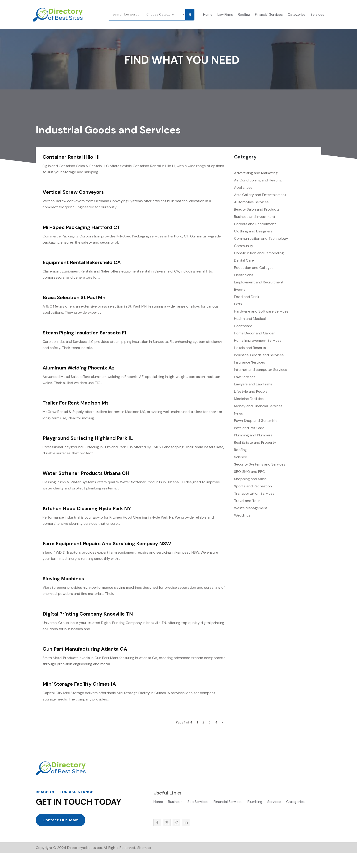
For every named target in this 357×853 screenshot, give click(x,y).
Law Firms (225, 15)
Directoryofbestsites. (84, 847)
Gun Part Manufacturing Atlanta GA (85, 649)
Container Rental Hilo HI (71, 157)
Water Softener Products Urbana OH (86, 473)
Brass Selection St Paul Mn (74, 297)
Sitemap (144, 847)
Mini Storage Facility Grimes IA (79, 684)
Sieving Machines (63, 578)
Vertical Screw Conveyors (73, 192)
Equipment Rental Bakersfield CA (82, 262)
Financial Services (269, 15)
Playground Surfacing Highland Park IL (88, 438)
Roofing (244, 15)
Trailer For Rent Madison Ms (76, 403)
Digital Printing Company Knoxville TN (88, 614)
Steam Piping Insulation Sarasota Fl (84, 332)
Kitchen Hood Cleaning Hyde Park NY (87, 508)
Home (207, 15)
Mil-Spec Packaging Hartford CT (81, 227)
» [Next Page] (222, 722)
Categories (297, 15)
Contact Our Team (61, 820)
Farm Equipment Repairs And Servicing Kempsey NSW (107, 543)
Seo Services (198, 802)
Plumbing (254, 802)
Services (317, 15)
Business (175, 802)
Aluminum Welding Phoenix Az (79, 367)
